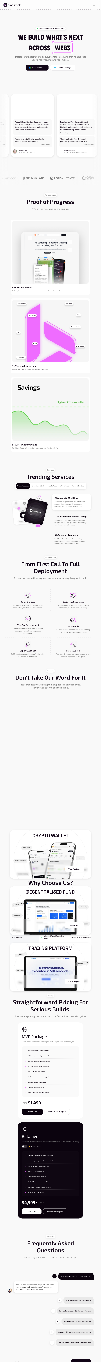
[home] (12, 5)
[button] (93, 4)
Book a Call (32, 1112)
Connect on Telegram (57, 1112)
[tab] (23, 486)
